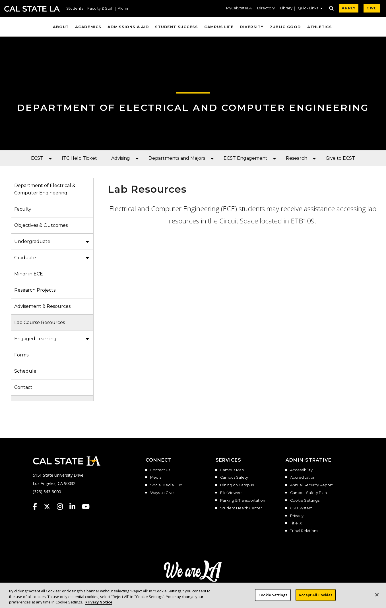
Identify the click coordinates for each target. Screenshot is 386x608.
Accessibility (301, 470)
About (61, 27)
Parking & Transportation (242, 501)
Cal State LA (32, 9)
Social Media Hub (166, 485)
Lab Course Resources (39, 322)
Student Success (176, 27)
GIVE (371, 8)
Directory (266, 8)
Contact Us (160, 470)
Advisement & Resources (42, 306)
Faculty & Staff (100, 9)
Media (156, 478)
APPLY (349, 8)
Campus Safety (234, 478)
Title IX (296, 523)
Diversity (251, 27)
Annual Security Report (311, 485)
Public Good (285, 27)
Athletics (319, 27)
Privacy (297, 516)
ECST (37, 158)
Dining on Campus (237, 485)
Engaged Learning (35, 338)
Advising (120, 158)
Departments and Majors (176, 158)
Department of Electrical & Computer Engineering (44, 189)
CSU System (301, 508)
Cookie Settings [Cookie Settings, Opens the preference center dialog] (273, 598)
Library (286, 8)
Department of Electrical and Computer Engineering (193, 107)
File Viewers (231, 493)
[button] (310, 9)
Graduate (25, 257)
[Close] (377, 598)
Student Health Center (241, 508)
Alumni (124, 9)
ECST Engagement (245, 158)
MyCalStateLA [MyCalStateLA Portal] (239, 8)
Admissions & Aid (128, 27)
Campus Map (232, 470)
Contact (23, 387)
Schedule (25, 371)
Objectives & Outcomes (41, 225)
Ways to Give (162, 493)
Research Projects (34, 290)
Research (296, 158)
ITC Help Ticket (79, 158)
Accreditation (302, 478)
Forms (21, 355)
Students (74, 9)
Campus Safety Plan (308, 493)
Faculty (22, 209)
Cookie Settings (304, 501)
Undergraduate (32, 241)
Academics (88, 27)
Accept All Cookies (315, 598)
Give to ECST (340, 158)
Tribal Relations (304, 531)
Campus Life (219, 27)
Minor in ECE (28, 274)
